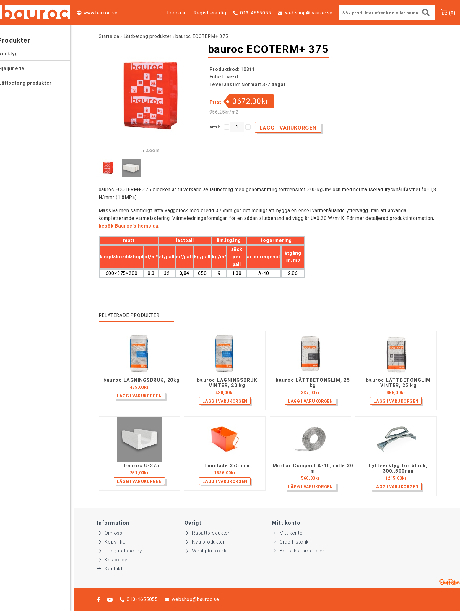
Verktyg (12, 54)
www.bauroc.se (100, 13)
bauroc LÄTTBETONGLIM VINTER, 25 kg (398, 383)
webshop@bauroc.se (309, 13)
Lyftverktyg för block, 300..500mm (398, 468)
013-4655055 (255, 13)
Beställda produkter (298, 551)
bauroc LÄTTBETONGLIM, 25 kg (313, 383)
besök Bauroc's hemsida (129, 226)
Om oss (110, 533)
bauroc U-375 (141, 465)
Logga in (176, 13)
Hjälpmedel (16, 68)
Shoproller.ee (449, 582)
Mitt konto (287, 533)
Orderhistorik (290, 542)
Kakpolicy (112, 559)
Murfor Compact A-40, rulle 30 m (313, 468)
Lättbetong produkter (29, 83)
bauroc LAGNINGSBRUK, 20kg (141, 380)
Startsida (109, 36)
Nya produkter (204, 542)
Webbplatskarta (206, 551)
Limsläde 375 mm (227, 465)
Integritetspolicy (119, 551)
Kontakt (110, 568)
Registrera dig (210, 13)
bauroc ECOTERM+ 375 (201, 36)
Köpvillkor (112, 542)
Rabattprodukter (207, 533)
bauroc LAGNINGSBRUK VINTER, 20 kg (227, 383)
